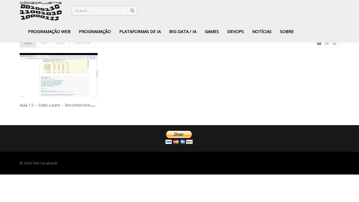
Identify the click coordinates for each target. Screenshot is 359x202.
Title (43, 43)
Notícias (261, 31)
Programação (95, 31)
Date (28, 43)
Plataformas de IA (140, 31)
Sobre (287, 31)
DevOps (235, 31)
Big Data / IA (182, 31)
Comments (82, 43)
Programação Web (49, 31)
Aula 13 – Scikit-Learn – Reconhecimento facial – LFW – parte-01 (81, 105)
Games (212, 31)
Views (60, 43)
